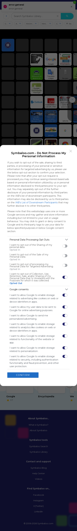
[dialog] (38, 265)
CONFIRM (23, 375)
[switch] (64, 246)
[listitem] (38, 239)
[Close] (71, 151)
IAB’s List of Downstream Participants (36, 202)
